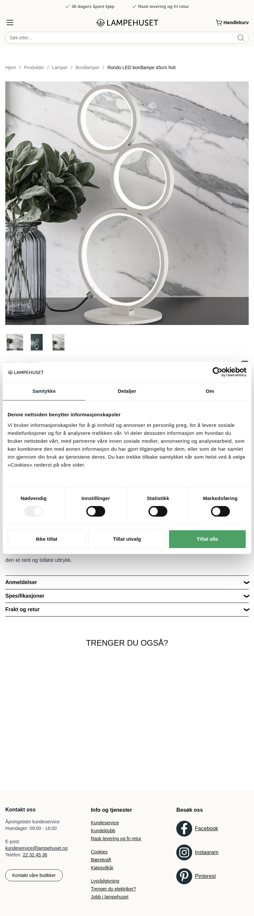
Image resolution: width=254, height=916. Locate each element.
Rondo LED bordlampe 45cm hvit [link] (141, 67)
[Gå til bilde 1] (15, 342)
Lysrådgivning (105, 881)
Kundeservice (105, 822)
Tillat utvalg (127, 539)
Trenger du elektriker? (113, 889)
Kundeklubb (103, 830)
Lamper (59, 67)
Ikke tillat (46, 539)
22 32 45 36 (35, 854)
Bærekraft (101, 859)
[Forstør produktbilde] (127, 203)
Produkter (34, 67)
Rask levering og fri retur (160, 6)
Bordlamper (88, 67)
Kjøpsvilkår (102, 867)
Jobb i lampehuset (110, 896)
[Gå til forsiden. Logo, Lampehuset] (126, 23)
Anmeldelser (21, 582)
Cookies (99, 851)
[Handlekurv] (232, 22)
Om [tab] (210, 391)
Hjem (10, 67)
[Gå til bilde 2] (36, 342)
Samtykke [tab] (44, 391)
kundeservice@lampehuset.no (36, 848)
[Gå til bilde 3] (58, 342)
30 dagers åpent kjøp (89, 6)
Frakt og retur (22, 610)
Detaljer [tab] (127, 391)
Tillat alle (207, 539)
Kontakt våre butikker (34, 875)
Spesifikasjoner (24, 596)
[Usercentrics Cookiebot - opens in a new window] (217, 372)
